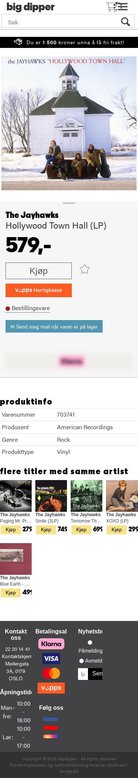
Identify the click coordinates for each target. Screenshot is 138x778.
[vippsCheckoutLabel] (39, 290)
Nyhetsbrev (94, 631)
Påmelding (90, 651)
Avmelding (97, 661)
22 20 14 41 (17, 648)
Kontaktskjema (18, 656)
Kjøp (38, 271)
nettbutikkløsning (71, 764)
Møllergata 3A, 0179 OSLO (17, 671)
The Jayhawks (32, 215)
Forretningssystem (28, 764)
